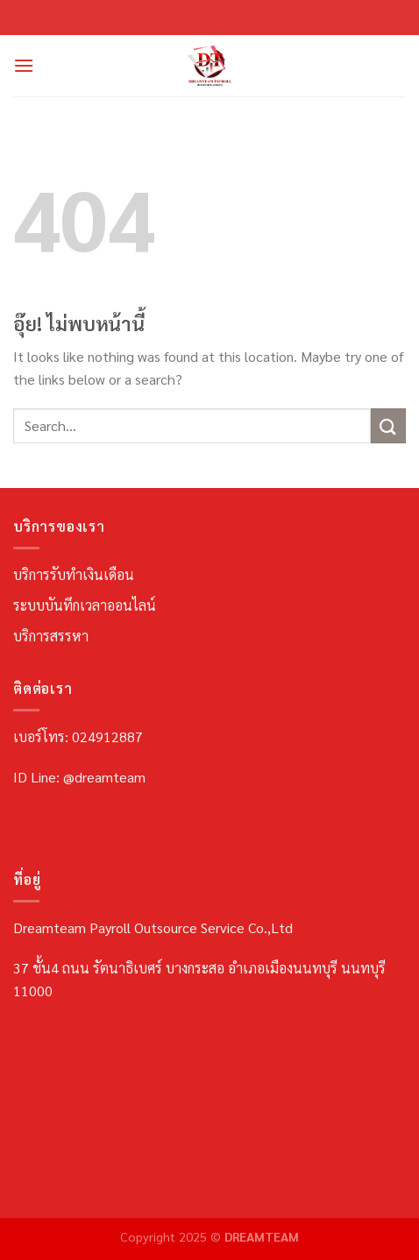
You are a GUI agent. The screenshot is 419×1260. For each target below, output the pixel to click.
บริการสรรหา (51, 635)
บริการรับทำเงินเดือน (73, 574)
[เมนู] (23, 65)
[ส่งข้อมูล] (388, 425)
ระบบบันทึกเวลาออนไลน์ (84, 605)
